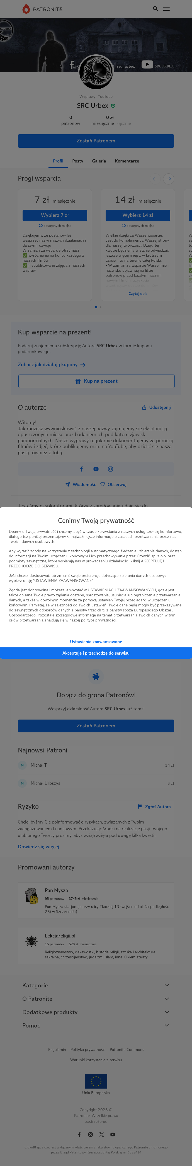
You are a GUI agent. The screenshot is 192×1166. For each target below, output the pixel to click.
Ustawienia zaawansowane (96, 642)
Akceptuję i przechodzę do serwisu (96, 653)
